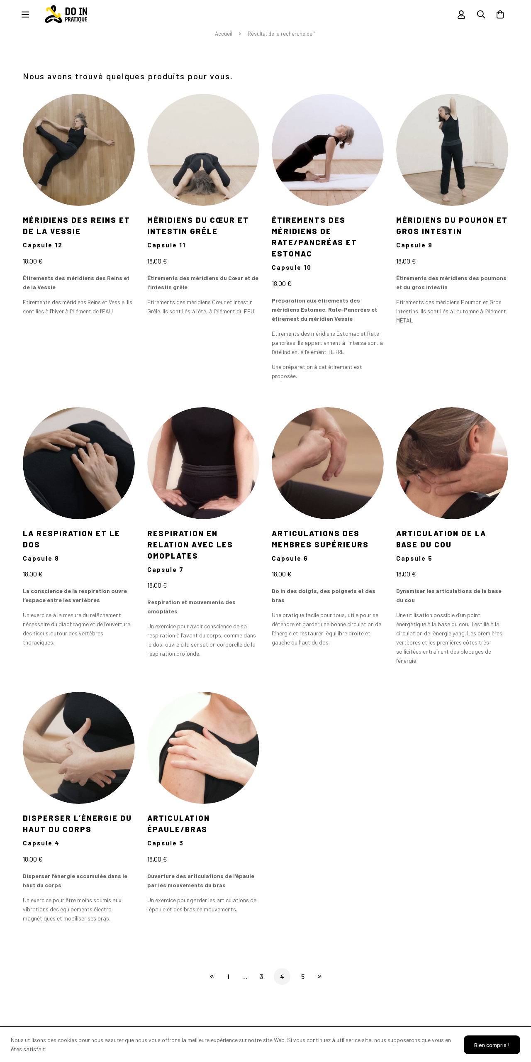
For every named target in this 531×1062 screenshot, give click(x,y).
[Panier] (499, 17)
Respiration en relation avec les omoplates (190, 549)
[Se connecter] (458, 17)
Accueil (223, 39)
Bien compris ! (490, 1044)
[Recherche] (478, 17)
